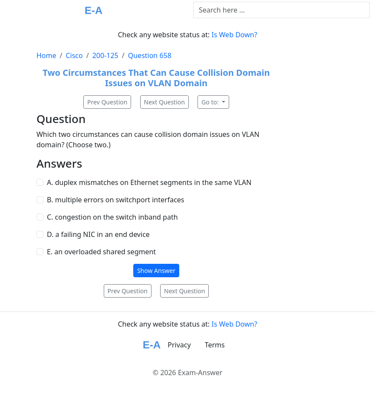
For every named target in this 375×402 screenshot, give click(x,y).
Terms (215, 345)
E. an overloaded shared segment (101, 251)
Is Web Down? (234, 34)
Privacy (179, 345)
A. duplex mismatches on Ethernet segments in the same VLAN (149, 182)
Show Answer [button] (156, 270)
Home (46, 55)
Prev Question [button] (107, 102)
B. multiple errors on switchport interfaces (115, 199)
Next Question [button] (164, 102)
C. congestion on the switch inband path (112, 217)
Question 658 (149, 55)
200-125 (105, 55)
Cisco (74, 55)
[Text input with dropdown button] (281, 10)
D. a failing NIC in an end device (98, 234)
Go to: (210, 102)
